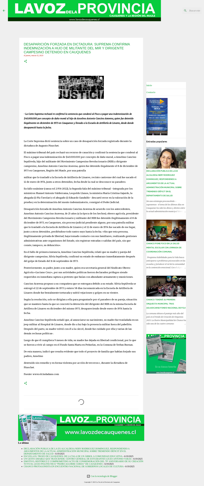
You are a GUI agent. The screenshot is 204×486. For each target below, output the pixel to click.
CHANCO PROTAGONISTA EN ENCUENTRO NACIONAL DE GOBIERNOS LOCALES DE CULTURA (73, 466)
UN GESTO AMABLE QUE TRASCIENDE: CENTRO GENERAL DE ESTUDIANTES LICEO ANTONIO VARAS (77, 459)
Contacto (150, 92)
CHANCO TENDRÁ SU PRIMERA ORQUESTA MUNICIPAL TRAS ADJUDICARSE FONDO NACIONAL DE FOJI (166, 304)
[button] (25, 61)
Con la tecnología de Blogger (102, 476)
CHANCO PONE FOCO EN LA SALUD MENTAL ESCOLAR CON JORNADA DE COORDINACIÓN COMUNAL (163, 247)
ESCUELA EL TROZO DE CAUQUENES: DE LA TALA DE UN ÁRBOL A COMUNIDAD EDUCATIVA (73, 456)
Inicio (149, 85)
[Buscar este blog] (187, 10)
